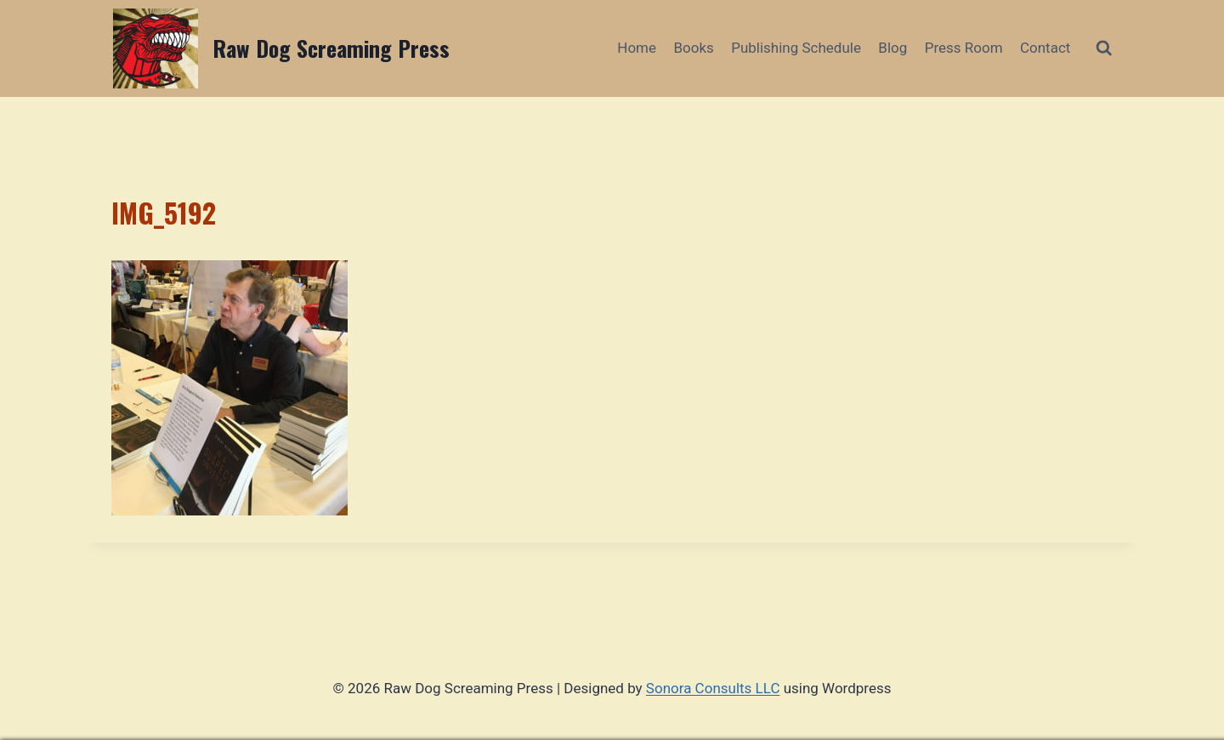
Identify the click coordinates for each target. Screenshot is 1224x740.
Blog (892, 47)
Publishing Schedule (796, 47)
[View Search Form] (1103, 48)
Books (693, 47)
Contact (1045, 47)
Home (636, 47)
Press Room (964, 47)
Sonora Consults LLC (713, 688)
